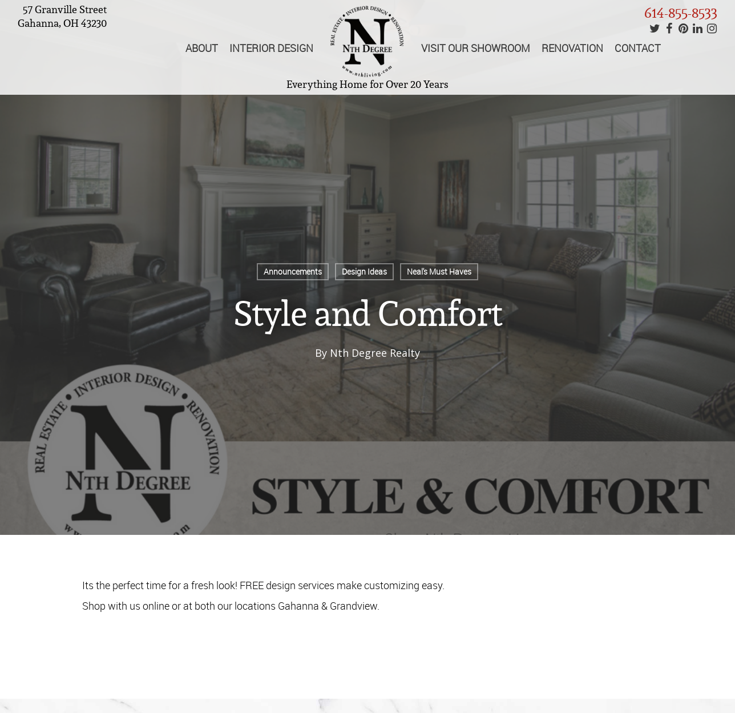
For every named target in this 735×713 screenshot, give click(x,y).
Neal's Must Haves (439, 271)
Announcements (293, 271)
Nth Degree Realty (375, 353)
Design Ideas (364, 271)
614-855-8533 (680, 13)
